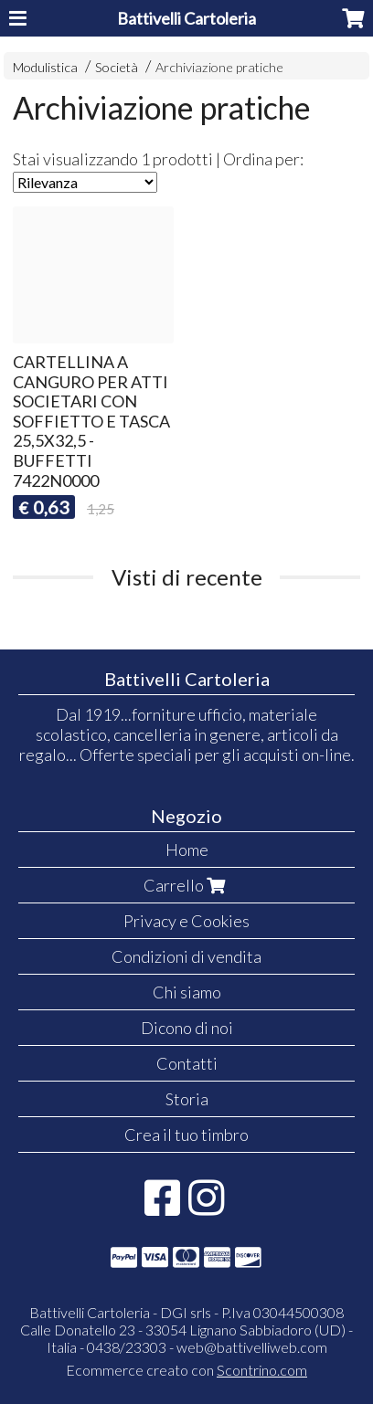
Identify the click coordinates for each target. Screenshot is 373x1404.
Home (186, 849)
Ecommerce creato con (186, 1369)
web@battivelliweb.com (251, 1347)
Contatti (187, 1063)
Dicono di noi (187, 1028)
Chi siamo (187, 992)
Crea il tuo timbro (186, 1134)
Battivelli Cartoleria (186, 18)
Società (116, 67)
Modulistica (45, 67)
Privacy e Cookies (186, 921)
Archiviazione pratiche (219, 67)
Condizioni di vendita (186, 956)
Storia (186, 1099)
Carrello (186, 885)
